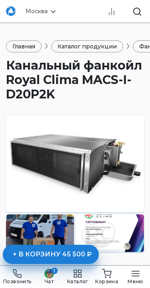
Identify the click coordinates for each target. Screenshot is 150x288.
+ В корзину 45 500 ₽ (52, 254)
